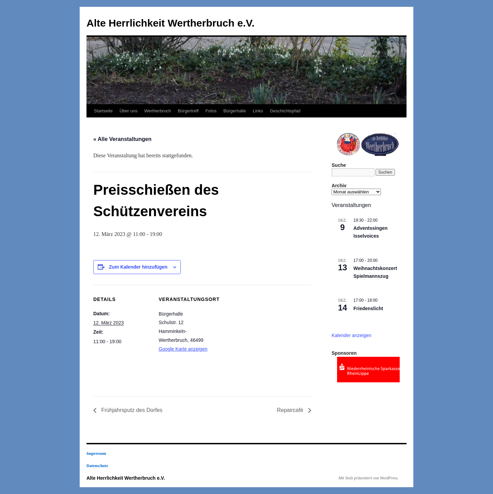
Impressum (96, 453)
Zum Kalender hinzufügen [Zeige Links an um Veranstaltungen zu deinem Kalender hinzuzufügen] (138, 267)
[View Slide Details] (368, 369)
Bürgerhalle (234, 110)
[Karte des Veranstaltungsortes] (260, 332)
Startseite (103, 110)
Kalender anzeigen (351, 335)
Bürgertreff (188, 110)
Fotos (211, 110)
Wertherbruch (157, 110)
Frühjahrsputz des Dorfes (131, 410)
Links (258, 110)
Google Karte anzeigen (183, 349)
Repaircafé (291, 410)
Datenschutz (97, 465)
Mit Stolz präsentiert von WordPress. (368, 478)
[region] (366, 143)
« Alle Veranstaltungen (122, 139)
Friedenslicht (368, 308)
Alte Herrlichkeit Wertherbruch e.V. (170, 23)
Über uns (129, 110)
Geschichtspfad (285, 110)
